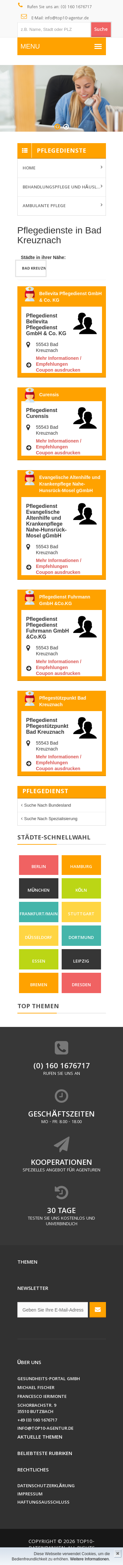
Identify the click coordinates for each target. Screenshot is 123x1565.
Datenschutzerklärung (46, 1486)
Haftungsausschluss (43, 1503)
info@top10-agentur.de (45, 1429)
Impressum (30, 1494)
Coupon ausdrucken (58, 370)
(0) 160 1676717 (61, 1066)
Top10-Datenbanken (62, 1545)
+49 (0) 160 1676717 (37, 1421)
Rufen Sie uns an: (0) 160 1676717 (55, 6)
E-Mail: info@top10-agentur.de (55, 17)
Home (29, 168)
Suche (101, 30)
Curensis (49, 394)
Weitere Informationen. (90, 1559)
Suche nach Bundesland (47, 805)
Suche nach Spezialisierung (51, 818)
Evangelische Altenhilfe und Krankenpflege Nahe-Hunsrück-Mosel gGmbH (69, 484)
